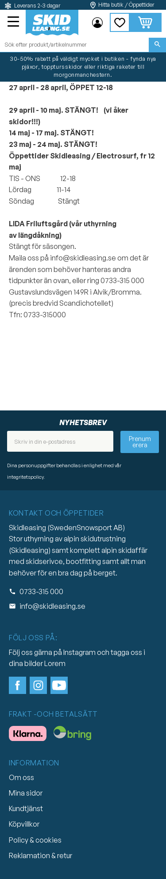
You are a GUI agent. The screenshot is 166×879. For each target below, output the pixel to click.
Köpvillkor (24, 824)
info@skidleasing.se (52, 606)
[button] (14, 22)
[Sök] (157, 45)
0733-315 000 (41, 591)
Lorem (55, 663)
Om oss (21, 777)
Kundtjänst (26, 808)
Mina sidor (25, 792)
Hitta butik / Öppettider (126, 4)
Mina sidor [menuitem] (97, 22)
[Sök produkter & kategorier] (74, 45)
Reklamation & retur (40, 855)
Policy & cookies (35, 840)
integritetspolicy (25, 477)
